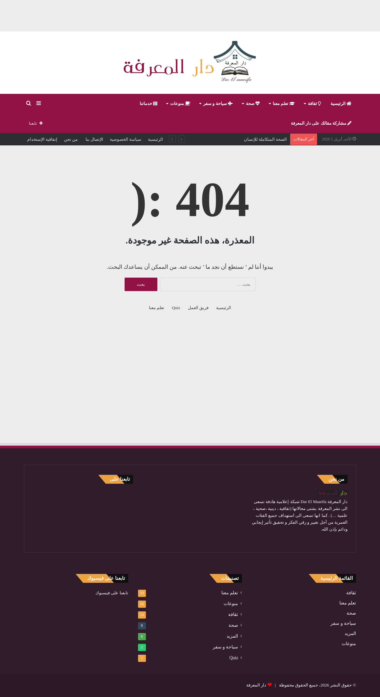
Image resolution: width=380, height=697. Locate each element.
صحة (253, 103)
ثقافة (314, 103)
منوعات (180, 103)
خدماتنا (148, 103)
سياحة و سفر (218, 103)
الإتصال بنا (93, 139)
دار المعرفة (256, 685)
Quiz (176, 307)
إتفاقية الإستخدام (42, 139)
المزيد (350, 633)
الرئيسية (340, 103)
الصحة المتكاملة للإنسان (265, 139)
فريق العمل (198, 307)
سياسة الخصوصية (125, 139)
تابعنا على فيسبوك (111, 592)
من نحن (71, 139)
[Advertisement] (190, 15)
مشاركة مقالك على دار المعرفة (321, 123)
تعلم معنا (284, 103)
